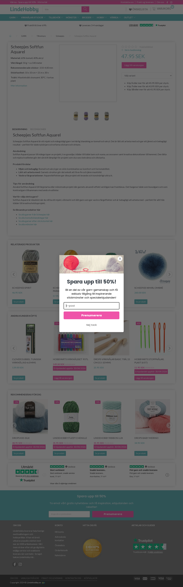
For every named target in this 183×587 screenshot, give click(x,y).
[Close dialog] (120, 258)
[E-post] (91, 306)
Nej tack (91, 325)
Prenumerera (91, 316)
